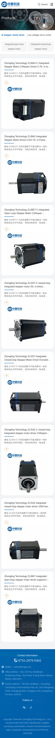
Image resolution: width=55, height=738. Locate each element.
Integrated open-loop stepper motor (14, 46)
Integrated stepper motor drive (28, 34)
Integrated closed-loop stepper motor (41, 46)
